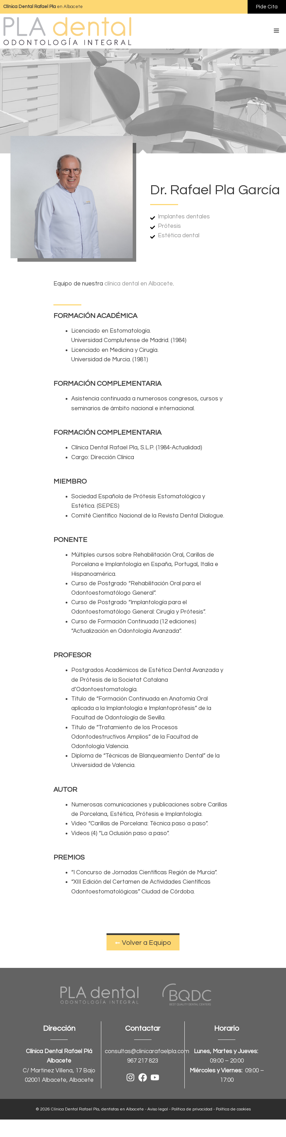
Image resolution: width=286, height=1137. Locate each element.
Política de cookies (233, 1109)
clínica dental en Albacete (138, 284)
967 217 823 (142, 1061)
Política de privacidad (191, 1109)
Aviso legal (157, 1109)
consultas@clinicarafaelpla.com (147, 1051)
